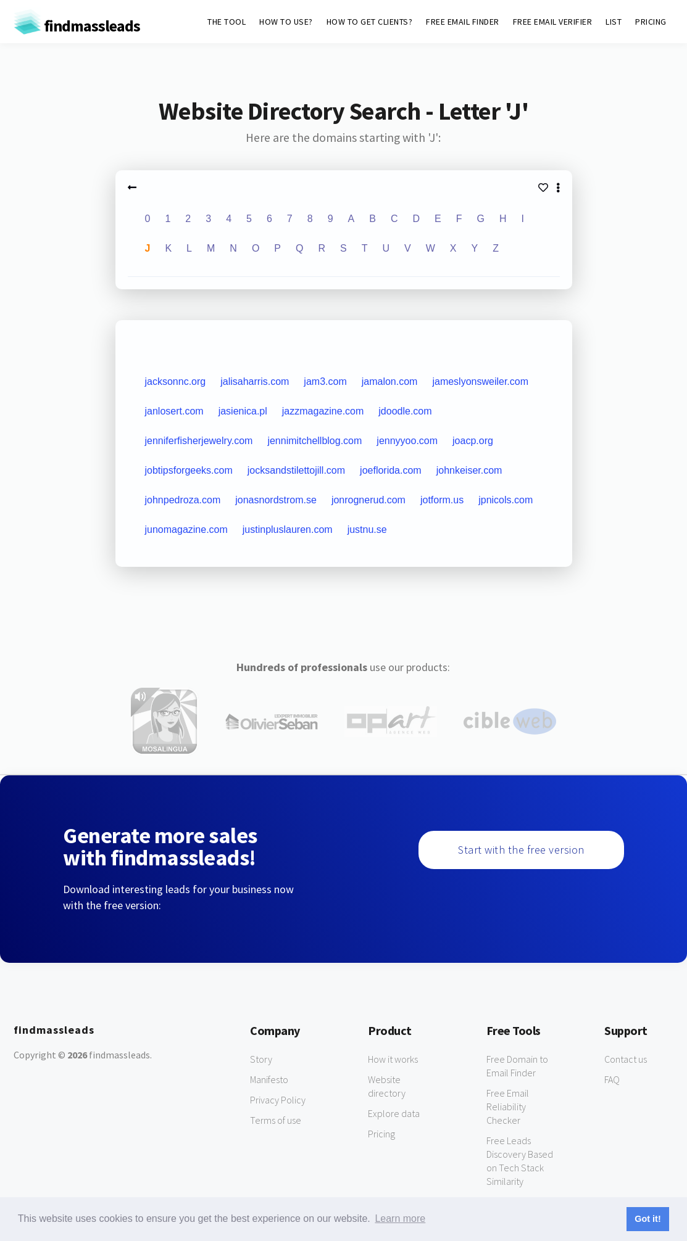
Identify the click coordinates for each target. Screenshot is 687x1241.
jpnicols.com (505, 500)
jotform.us (442, 500)
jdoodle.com (404, 411)
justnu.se (367, 529)
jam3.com (325, 381)
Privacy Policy (278, 1100)
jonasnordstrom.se (276, 500)
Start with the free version (521, 850)
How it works (393, 1059)
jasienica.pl (243, 411)
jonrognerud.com (368, 500)
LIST (614, 21)
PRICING (651, 21)
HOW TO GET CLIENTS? (370, 21)
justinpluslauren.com (288, 529)
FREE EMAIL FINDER (462, 21)
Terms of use (275, 1120)
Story (261, 1059)
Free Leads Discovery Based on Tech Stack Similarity (519, 1160)
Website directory (387, 1086)
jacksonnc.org (175, 381)
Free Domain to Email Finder (517, 1066)
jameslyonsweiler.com (480, 381)
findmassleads (77, 25)
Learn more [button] (400, 1218)
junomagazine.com (186, 529)
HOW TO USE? (286, 21)
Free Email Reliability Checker (507, 1106)
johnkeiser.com (469, 470)
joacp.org (472, 440)
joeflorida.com (391, 470)
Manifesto (269, 1079)
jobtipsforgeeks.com (189, 470)
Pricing (381, 1134)
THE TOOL (226, 21)
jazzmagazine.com (323, 411)
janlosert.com (174, 411)
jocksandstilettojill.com (296, 470)
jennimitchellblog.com (314, 440)
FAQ (612, 1079)
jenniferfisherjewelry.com (199, 440)
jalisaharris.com (254, 381)
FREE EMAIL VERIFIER (553, 21)
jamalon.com (390, 381)
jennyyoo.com (407, 440)
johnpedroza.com (183, 500)
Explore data (394, 1113)
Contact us (625, 1059)
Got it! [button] (647, 1219)
